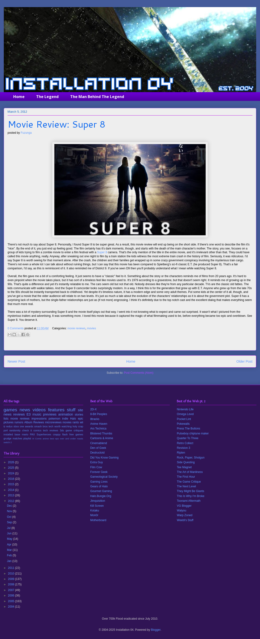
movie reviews (76, 328)
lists (6, 418)
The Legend (47, 96)
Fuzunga (26, 132)
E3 (28, 414)
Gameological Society (104, 476)
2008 (11, 584)
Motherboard (98, 520)
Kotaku (94, 510)
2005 (11, 601)
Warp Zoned (184, 515)
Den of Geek (98, 448)
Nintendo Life (185, 409)
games (10, 409)
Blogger (155, 629)
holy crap (78, 426)
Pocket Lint (184, 419)
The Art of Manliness (190, 472)
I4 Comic (37, 438)
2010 (11, 573)
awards (29, 426)
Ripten (181, 452)
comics (37, 430)
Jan (9, 561)
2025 (11, 467)
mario (25, 434)
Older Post (244, 361)
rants (76, 422)
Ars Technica (98, 428)
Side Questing (186, 462)
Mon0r (94, 515)
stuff (71, 409)
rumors (18, 422)
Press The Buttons (188, 428)
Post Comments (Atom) (138, 372)
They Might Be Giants (190, 491)
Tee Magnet (184, 467)
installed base (12, 434)
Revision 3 (183, 448)
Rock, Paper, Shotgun (190, 457)
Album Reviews (34, 422)
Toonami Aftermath (188, 500)
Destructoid (97, 452)
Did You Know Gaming (104, 457)
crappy (57, 434)
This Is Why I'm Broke (190, 496)
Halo (73, 418)
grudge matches (13, 438)
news (25, 409)
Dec (10, 505)
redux (9, 426)
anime (46, 438)
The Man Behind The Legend (97, 96)
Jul (9, 528)
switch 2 (8, 442)
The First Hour (186, 476)
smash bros (41, 426)
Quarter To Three (187, 438)
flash (65, 434)
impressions (39, 418)
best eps (54, 438)
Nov (10, 511)
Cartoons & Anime (101, 438)
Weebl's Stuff (185, 520)
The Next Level (186, 486)
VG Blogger (184, 505)
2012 (11, 501)
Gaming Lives (99, 481)
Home (19, 96)
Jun (9, 533)
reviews (19, 414)
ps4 (6, 430)
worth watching (63, 426)
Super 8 (102, 252)
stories (79, 414)
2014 (11, 490)
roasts (80, 438)
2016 (11, 478)
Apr (9, 544)
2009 (11, 579)
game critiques (74, 430)
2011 (11, 568)
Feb (10, 555)
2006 (11, 595)
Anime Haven (98, 423)
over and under (68, 438)
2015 (11, 484)
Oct (9, 517)
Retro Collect (185, 443)
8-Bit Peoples (98, 414)
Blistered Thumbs (101, 433)
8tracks (95, 419)
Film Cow (96, 467)
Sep (10, 522)
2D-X (93, 409)
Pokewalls (183, 423)
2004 (11, 606)
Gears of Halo (99, 486)
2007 (11, 590)
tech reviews (50, 430)
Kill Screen (97, 505)
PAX (32, 434)
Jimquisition (97, 500)
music (36, 414)
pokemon (54, 418)
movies (91, 328)
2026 (11, 462)
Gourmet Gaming (101, 491)
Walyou (181, 510)
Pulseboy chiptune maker (193, 433)
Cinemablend (98, 443)
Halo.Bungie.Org (100, 496)
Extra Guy (96, 462)
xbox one (18, 426)
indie (65, 418)
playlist (27, 438)
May (10, 538)
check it (27, 430)
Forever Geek (99, 472)
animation (65, 414)
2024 (11, 473)
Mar (10, 550)
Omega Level (185, 414)
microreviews (53, 422)
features (56, 409)
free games (76, 434)
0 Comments (16, 328)
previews (49, 414)
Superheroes (44, 434)
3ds (62, 430)
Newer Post (16, 361)
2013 (11, 495)
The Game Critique (189, 481)
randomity (14, 430)
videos (39, 409)
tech (50, 426)
